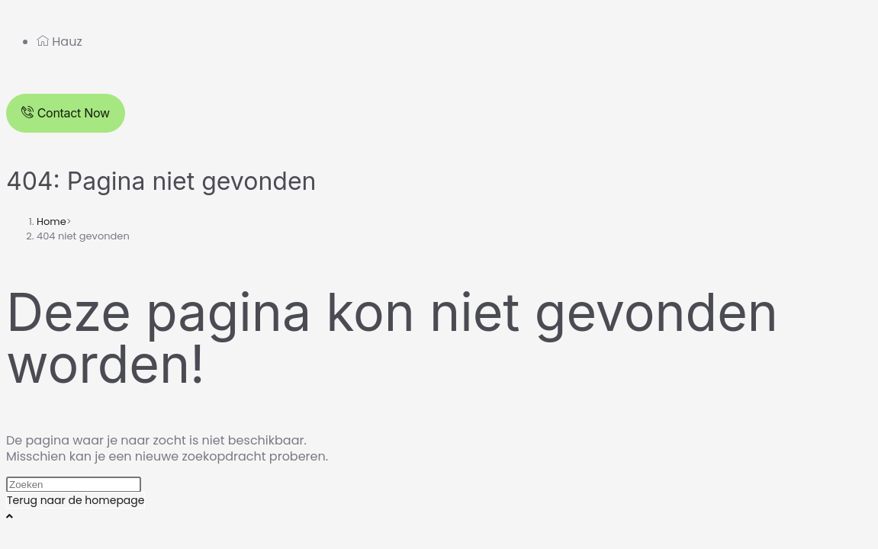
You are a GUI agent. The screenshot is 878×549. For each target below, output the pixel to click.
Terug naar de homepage (75, 500)
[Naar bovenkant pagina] (9, 516)
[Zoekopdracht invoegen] (73, 485)
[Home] (51, 221)
